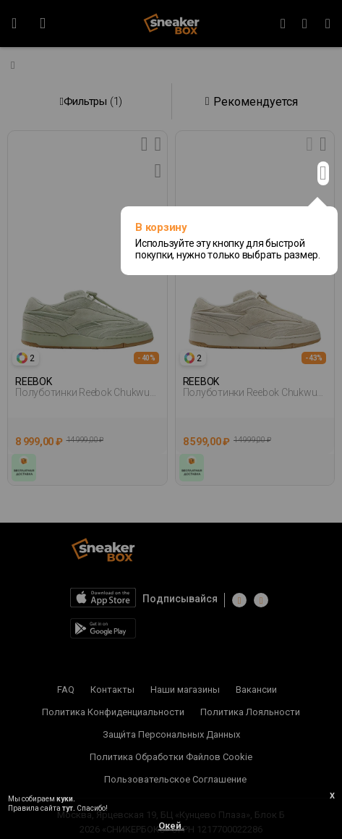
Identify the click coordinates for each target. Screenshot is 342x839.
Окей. (171, 825)
